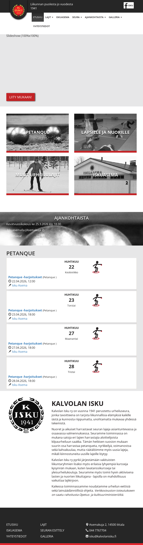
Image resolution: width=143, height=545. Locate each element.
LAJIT (43, 525)
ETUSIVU (12, 525)
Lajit (49, 17)
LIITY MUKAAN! (20, 97)
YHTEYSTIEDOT (16, 536)
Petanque (37, 132)
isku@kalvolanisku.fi (102, 536)
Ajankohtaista (95, 17)
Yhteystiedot (41, 26)
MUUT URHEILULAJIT (37, 175)
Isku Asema (19, 285)
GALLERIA (46, 536)
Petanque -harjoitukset (25, 277)
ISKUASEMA (105, 175)
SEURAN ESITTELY (52, 530)
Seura (77, 17)
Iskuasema (62, 17)
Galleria (115, 17)
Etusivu (37, 17)
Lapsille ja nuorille (105, 132)
